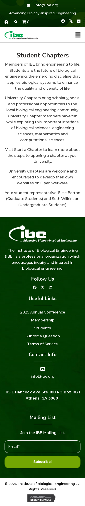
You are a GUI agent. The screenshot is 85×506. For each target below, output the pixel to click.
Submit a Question (42, 336)
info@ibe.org (46, 5)
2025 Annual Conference (42, 312)
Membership (42, 320)
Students (42, 328)
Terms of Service (42, 344)
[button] (63, 21)
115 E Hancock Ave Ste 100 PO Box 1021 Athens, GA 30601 (42, 395)
